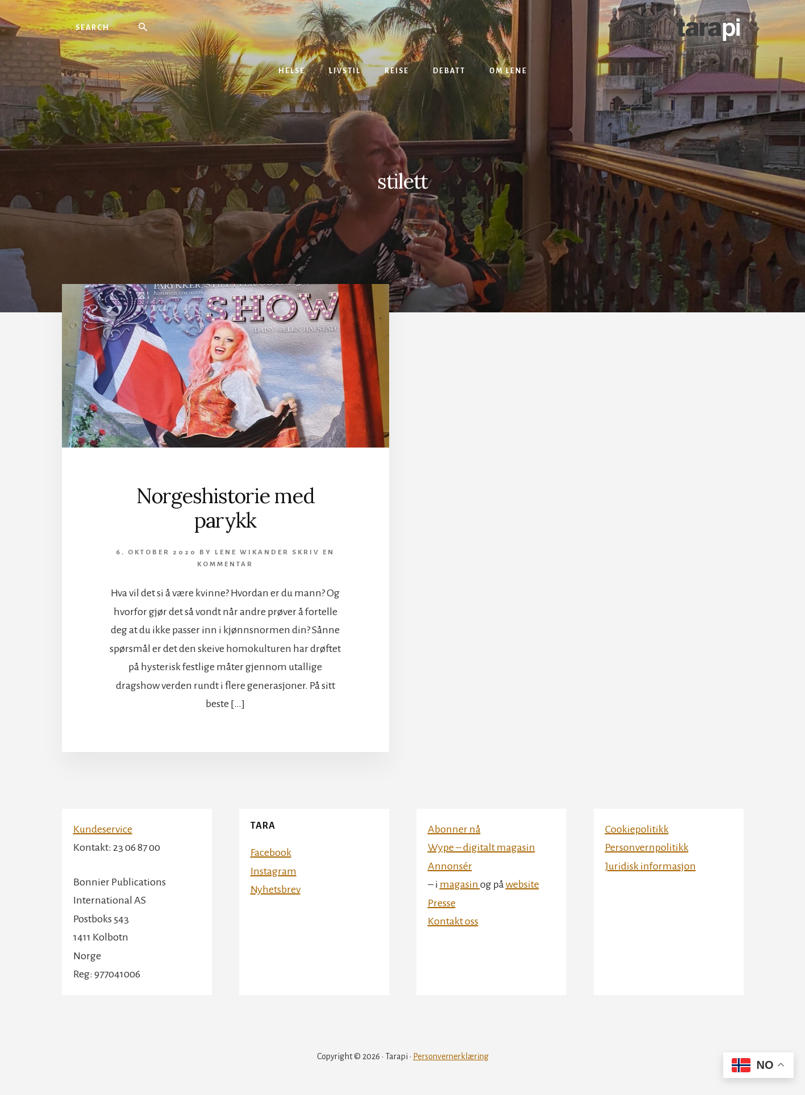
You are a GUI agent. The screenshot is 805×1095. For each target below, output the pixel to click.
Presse (442, 903)
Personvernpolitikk (647, 847)
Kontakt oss (453, 921)
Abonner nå (454, 829)
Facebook (271, 852)
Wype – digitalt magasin (481, 847)
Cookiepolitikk (637, 829)
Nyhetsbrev (276, 889)
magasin (460, 884)
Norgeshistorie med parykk (225, 508)
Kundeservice (102, 829)
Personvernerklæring (451, 1056)
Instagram (274, 871)
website (522, 884)
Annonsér (450, 866)
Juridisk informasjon (650, 866)
